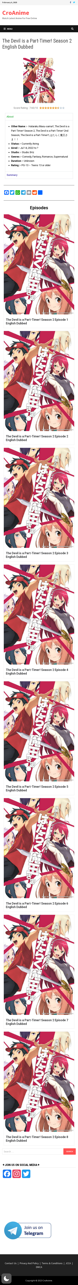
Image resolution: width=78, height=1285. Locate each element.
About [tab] (10, 116)
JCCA (68, 1263)
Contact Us (11, 1263)
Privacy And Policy (29, 1263)
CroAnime (15, 12)
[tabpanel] (39, 145)
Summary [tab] (12, 174)
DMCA (39, 1267)
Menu (8, 28)
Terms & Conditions (52, 1263)
